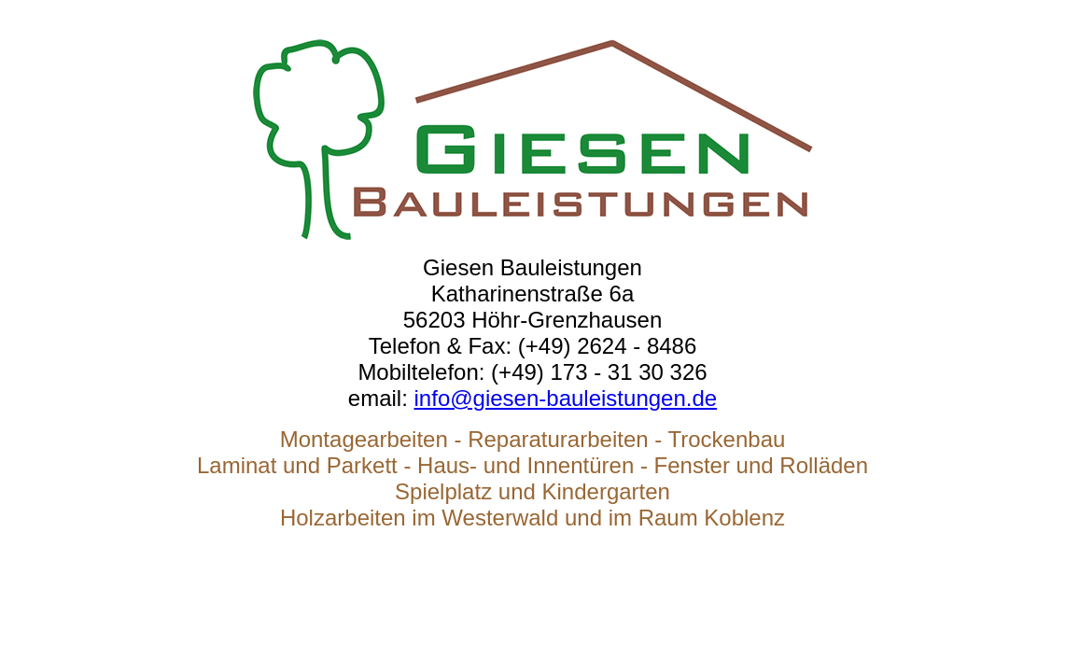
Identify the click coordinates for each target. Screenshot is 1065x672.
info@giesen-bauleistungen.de (566, 398)
